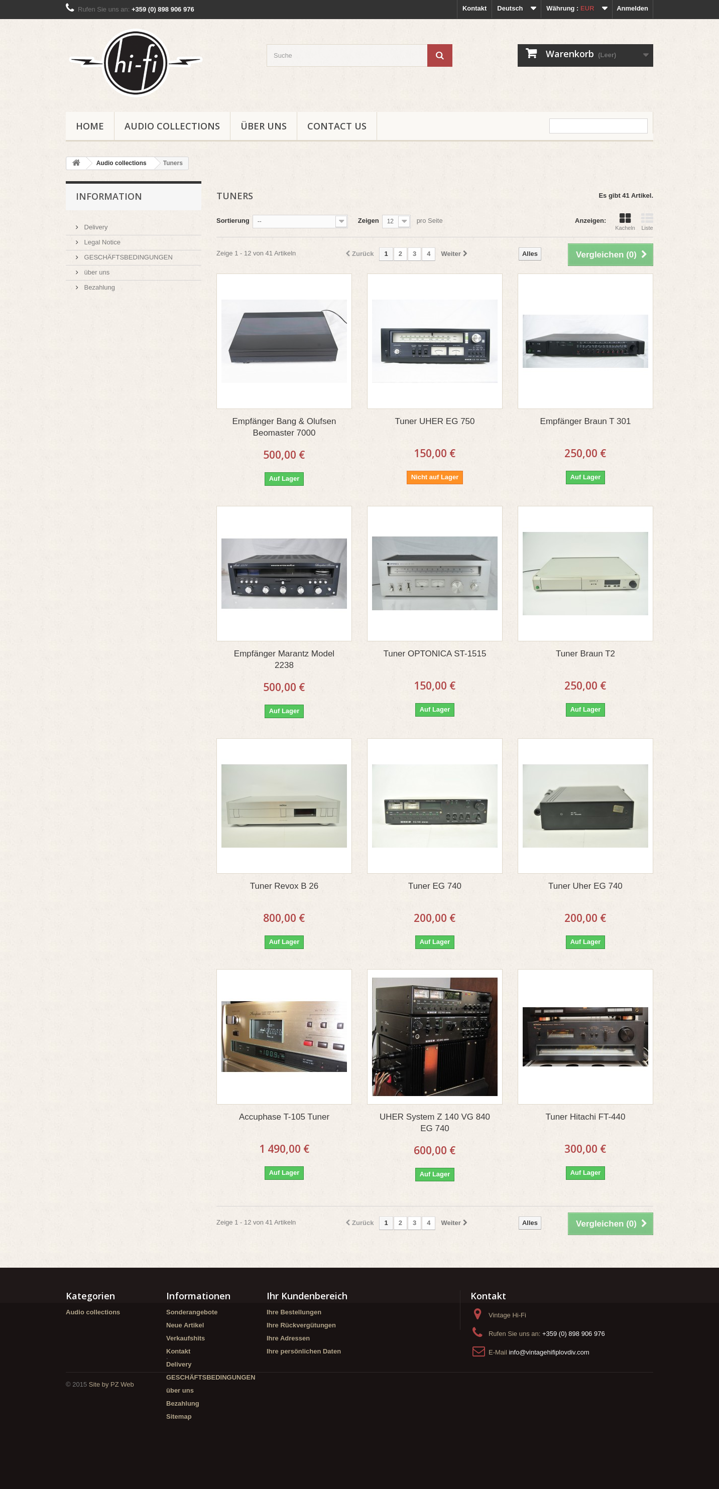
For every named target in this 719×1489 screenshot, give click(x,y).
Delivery (95, 223)
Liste (647, 222)
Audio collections (172, 126)
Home (90, 126)
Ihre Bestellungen (294, 1312)
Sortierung (233, 220)
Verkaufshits (185, 1338)
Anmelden (632, 8)
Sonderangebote (192, 1312)
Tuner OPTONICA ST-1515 (434, 653)
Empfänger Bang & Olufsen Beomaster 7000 (284, 427)
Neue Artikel (185, 1325)
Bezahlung (98, 283)
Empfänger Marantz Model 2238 (284, 659)
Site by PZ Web (111, 1461)
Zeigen (368, 220)
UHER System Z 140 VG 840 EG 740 (435, 1122)
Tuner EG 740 (434, 886)
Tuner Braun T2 (585, 653)
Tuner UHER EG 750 (434, 421)
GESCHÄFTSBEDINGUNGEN (127, 253)
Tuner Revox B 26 (284, 886)
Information (109, 196)
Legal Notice (101, 238)
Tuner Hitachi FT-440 (585, 1117)
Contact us (337, 126)
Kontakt (474, 8)
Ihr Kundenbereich (307, 1296)
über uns (264, 126)
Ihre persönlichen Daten (304, 1351)
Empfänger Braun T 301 (585, 421)
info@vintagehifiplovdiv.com (549, 1352)
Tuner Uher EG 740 (585, 886)
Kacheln (625, 222)
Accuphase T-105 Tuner (284, 1117)
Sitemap (179, 1416)
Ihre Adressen (288, 1338)
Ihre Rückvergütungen (301, 1325)
